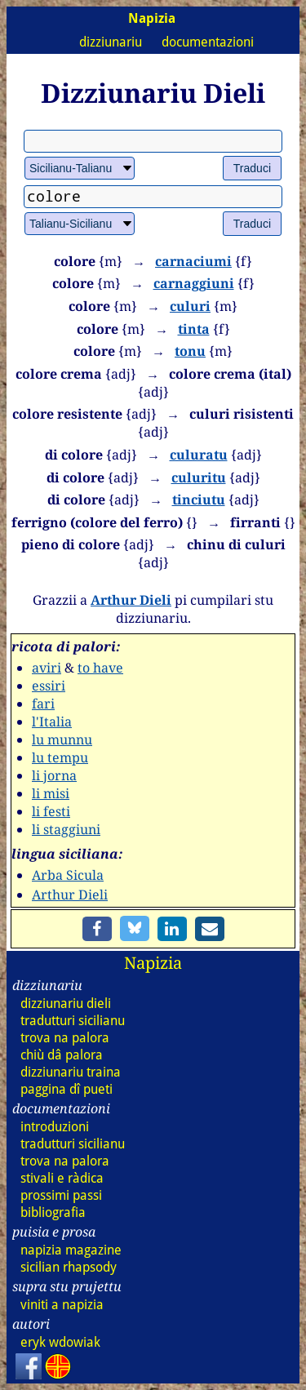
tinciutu (198, 499)
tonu (190, 351)
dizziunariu (110, 42)
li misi (50, 793)
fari (43, 704)
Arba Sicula (68, 875)
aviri (46, 668)
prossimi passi (61, 1195)
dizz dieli (65, 1003)
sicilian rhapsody (68, 1267)
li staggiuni (66, 829)
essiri (48, 686)
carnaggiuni (193, 283)
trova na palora (64, 1038)
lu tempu (60, 757)
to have (100, 668)
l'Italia (52, 722)
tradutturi (72, 1020)
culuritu (198, 477)
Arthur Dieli (131, 600)
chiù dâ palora (61, 1055)
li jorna (54, 775)
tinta (194, 329)
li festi (51, 811)
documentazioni (208, 42)
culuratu (199, 455)
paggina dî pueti (66, 1089)
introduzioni (54, 1127)
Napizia (153, 963)
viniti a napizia (62, 1304)
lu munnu (62, 739)
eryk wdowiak (60, 1342)
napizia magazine (71, 1250)
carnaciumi (193, 261)
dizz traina (70, 1072)
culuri (190, 306)
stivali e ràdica (62, 1178)
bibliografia (53, 1212)
